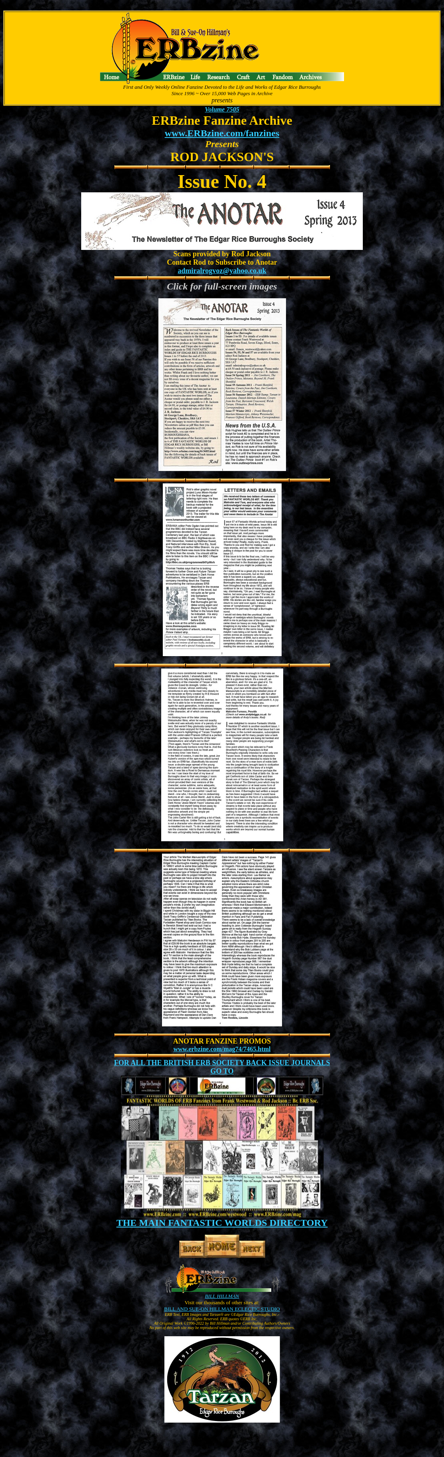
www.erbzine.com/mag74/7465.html (221, 1049)
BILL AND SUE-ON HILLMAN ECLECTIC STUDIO (222, 1309)
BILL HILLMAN (222, 1296)
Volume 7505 (222, 109)
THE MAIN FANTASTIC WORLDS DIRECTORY (222, 1222)
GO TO (222, 1071)
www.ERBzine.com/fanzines (222, 133)
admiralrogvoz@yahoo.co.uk (222, 271)
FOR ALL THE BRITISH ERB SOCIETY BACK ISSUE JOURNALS (222, 1063)
